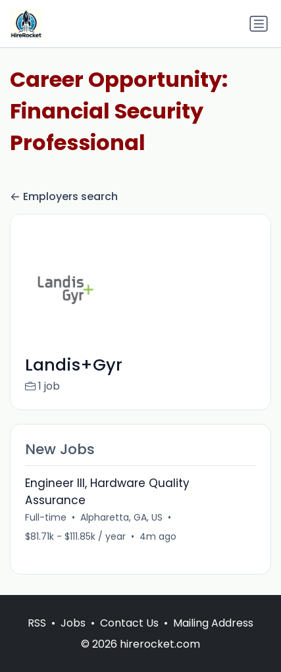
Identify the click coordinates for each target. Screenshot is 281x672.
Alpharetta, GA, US (121, 517)
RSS (37, 623)
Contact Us (129, 623)
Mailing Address (213, 623)
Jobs (73, 623)
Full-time (45, 517)
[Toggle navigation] (258, 23)
